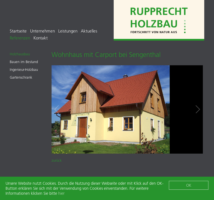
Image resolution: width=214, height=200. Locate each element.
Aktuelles (89, 31)
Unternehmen (42, 31)
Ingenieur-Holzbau (24, 69)
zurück (57, 160)
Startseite (18, 31)
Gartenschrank (21, 77)
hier (61, 193)
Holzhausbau (20, 54)
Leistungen (67, 31)
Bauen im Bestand (24, 61)
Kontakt (40, 38)
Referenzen (20, 38)
